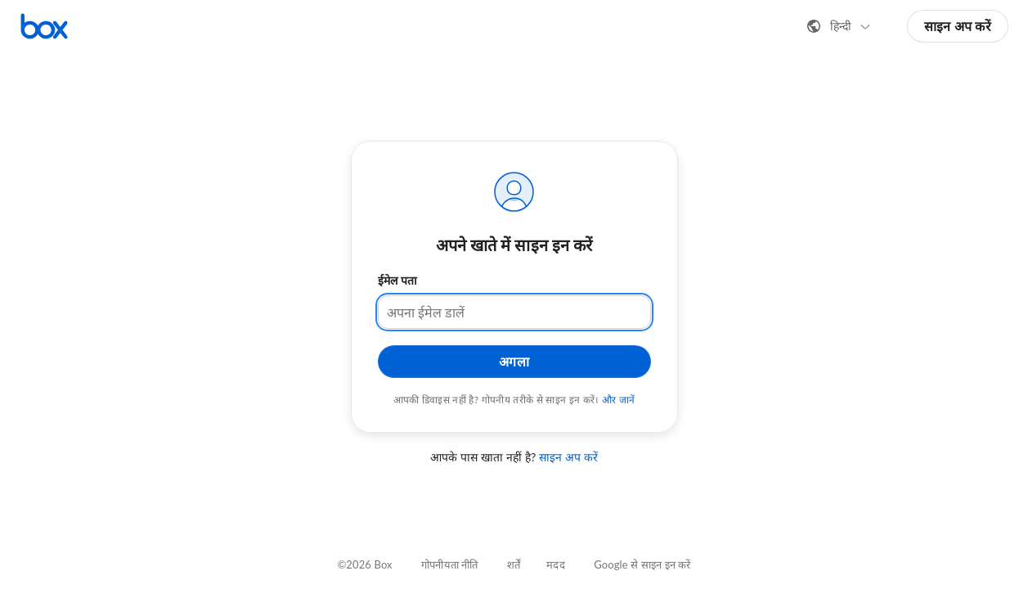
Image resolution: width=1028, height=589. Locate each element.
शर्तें (513, 564)
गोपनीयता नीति (449, 564)
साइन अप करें (957, 26)
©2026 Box (364, 564)
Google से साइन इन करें (642, 564)
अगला (514, 361)
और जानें (618, 399)
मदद (555, 564)
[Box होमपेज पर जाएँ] (44, 26)
